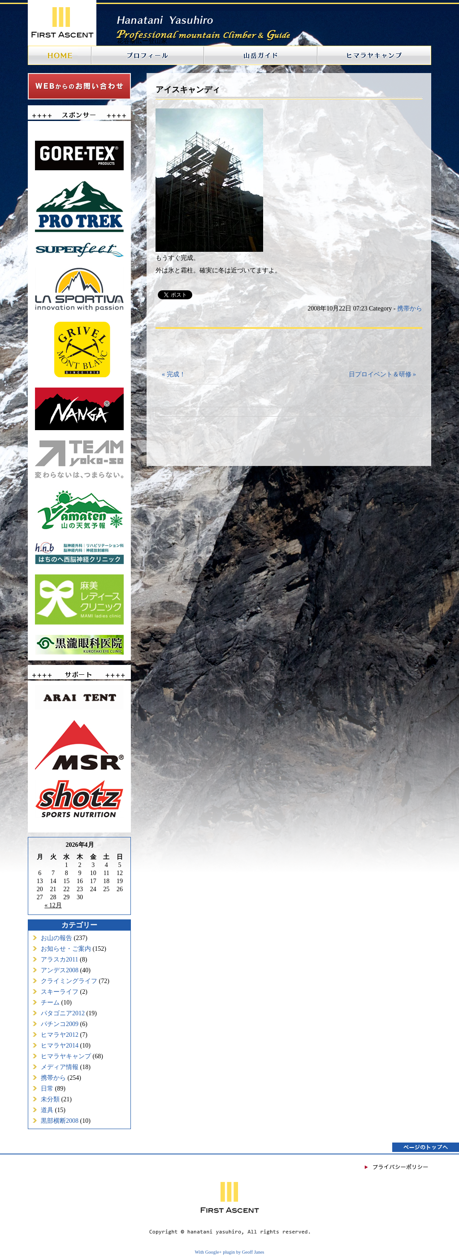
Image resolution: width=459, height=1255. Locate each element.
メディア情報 (59, 1067)
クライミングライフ (69, 981)
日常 (47, 1088)
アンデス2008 (59, 970)
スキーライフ (59, 991)
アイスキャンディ (188, 89)
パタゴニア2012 (63, 1013)
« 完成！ (174, 374)
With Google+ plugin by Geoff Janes (229, 1252)
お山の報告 (56, 938)
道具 (47, 1110)
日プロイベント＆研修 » (382, 374)
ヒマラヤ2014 (59, 1045)
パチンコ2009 (59, 1024)
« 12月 (53, 905)
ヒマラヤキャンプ (66, 1056)
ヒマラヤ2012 (59, 1034)
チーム (50, 1002)
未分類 (50, 1099)
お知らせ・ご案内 (66, 948)
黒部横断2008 (59, 1120)
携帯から (53, 1077)
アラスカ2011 (59, 959)
